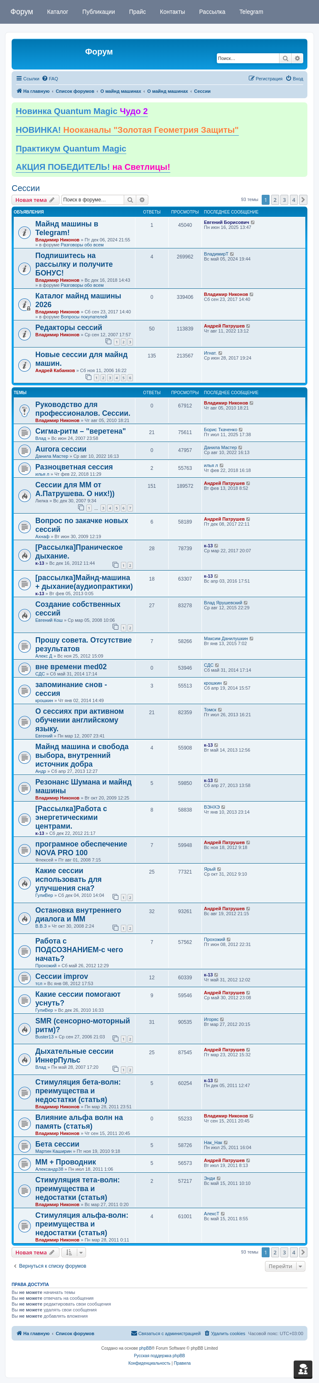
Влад (40, 438)
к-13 (39, 563)
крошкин (44, 700)
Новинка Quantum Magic (82, 111)
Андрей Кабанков (55, 370)
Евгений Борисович (226, 222)
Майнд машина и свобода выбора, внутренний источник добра (82, 755)
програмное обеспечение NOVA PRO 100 (81, 848)
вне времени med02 (71, 667)
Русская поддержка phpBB (159, 1355)
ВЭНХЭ (212, 806)
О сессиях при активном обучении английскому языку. (79, 720)
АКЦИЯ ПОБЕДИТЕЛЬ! (93, 166)
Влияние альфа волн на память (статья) (79, 1121)
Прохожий (45, 965)
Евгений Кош (49, 620)
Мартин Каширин (53, 1151)
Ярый (210, 869)
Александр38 (49, 1169)
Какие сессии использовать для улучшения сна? (68, 879)
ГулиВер (44, 895)
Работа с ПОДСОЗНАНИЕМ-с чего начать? (79, 950)
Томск (210, 709)
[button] (303, 200)
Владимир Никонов (57, 239)
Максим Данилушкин (226, 638)
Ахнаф (42, 536)
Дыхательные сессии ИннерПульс (74, 1055)
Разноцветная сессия (74, 467)
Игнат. (210, 352)
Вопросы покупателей (84, 316)
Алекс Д (43, 655)
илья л (42, 474)
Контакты (171, 11)
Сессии (26, 188)
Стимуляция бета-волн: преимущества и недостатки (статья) (78, 1091)
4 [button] (293, 200)
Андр (40, 771)
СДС (40, 673)
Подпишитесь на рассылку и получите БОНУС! (74, 264)
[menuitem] (50, 79)
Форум (21, 11)
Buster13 (44, 1036)
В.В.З (41, 926)
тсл (38, 983)
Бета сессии (57, 1144)
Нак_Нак (213, 1142)
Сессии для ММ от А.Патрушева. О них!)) (75, 489)
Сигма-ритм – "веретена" (80, 431)
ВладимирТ (216, 253)
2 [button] (275, 200)
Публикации (98, 11)
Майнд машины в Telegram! (66, 228)
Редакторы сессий (68, 327)
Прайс (137, 11)
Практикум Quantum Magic (71, 148)
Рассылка (212, 11)
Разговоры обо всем (82, 244)
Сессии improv (61, 976)
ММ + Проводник (65, 1162)
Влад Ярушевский (223, 602)
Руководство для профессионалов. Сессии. (82, 408)
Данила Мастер (51, 456)
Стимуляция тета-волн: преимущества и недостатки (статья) (77, 1189)
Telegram (250, 11)
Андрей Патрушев (224, 325)
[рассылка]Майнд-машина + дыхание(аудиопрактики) (84, 582)
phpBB (145, 1348)
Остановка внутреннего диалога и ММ (78, 914)
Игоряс (211, 1019)
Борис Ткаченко (220, 429)
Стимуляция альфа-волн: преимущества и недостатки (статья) (81, 1224)
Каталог (57, 11)
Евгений (43, 735)
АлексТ (211, 1213)
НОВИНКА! (127, 129)
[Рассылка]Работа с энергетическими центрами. (71, 817)
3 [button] (284, 200)
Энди (209, 1178)
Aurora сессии (60, 449)
